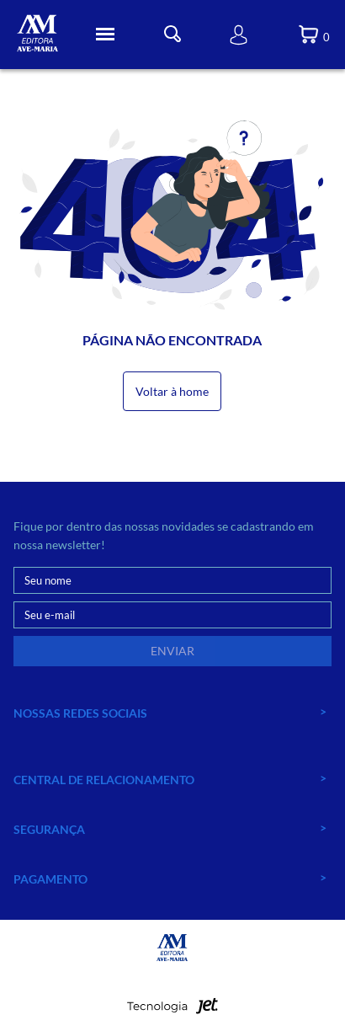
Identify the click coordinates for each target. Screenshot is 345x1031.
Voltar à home (172, 391)
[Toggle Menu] (105, 34)
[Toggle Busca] (172, 34)
